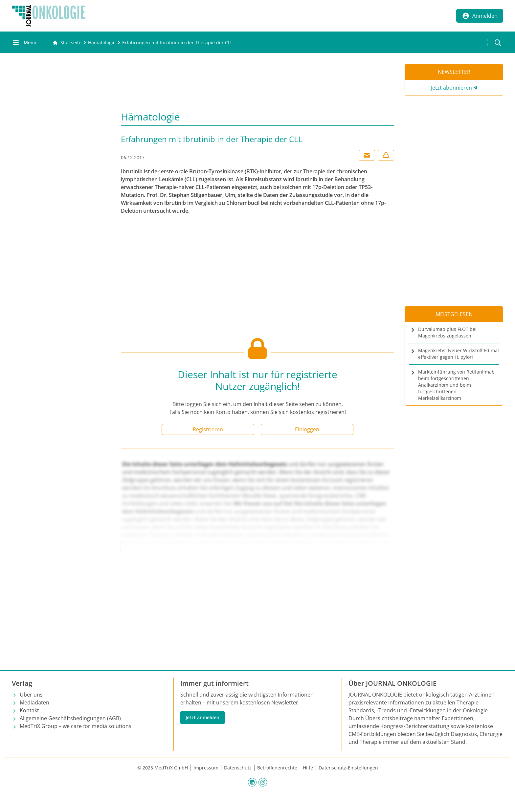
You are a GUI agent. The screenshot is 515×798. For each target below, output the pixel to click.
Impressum (205, 768)
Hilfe (308, 768)
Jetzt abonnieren (451, 87)
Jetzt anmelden (202, 717)
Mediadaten (34, 702)
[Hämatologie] (102, 42)
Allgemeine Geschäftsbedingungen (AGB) (70, 718)
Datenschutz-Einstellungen (348, 768)
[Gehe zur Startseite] (67, 42)
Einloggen (307, 429)
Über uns (31, 694)
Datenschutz (238, 768)
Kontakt (29, 710)
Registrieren (208, 429)
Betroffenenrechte (277, 768)
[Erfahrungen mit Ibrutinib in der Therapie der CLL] (177, 42)
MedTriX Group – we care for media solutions (75, 726)
